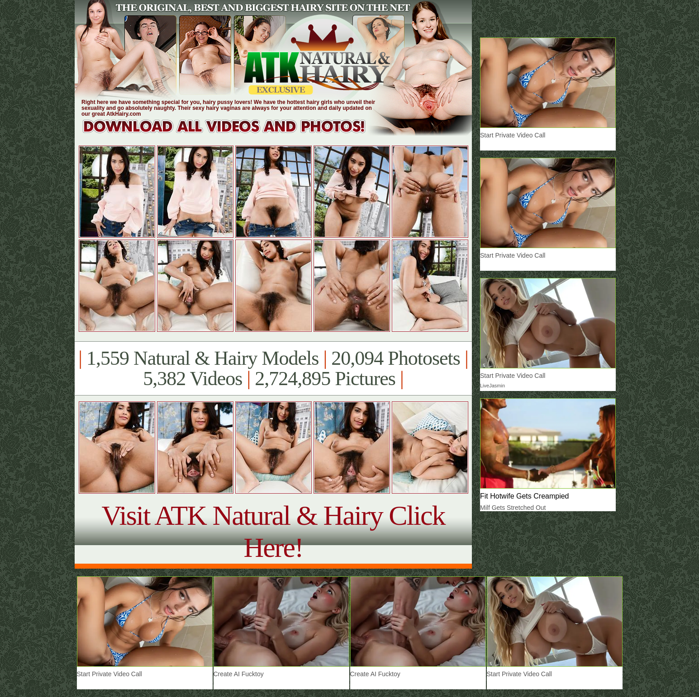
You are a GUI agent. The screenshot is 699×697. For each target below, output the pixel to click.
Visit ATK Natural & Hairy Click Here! (273, 531)
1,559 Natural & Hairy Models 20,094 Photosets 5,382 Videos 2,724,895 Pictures (273, 368)
